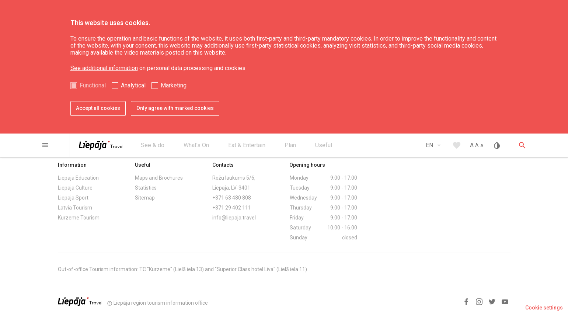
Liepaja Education (78, 178)
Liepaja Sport (73, 198)
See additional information (104, 68)
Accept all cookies (98, 108)
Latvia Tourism (75, 208)
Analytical (133, 85)
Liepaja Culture (75, 188)
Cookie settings (544, 308)
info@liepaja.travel (234, 218)
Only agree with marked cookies (175, 108)
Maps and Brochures (159, 178)
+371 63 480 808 (231, 198)
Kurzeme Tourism (79, 218)
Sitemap (145, 198)
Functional (93, 85)
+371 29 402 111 (231, 208)
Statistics (146, 188)
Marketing (174, 85)
